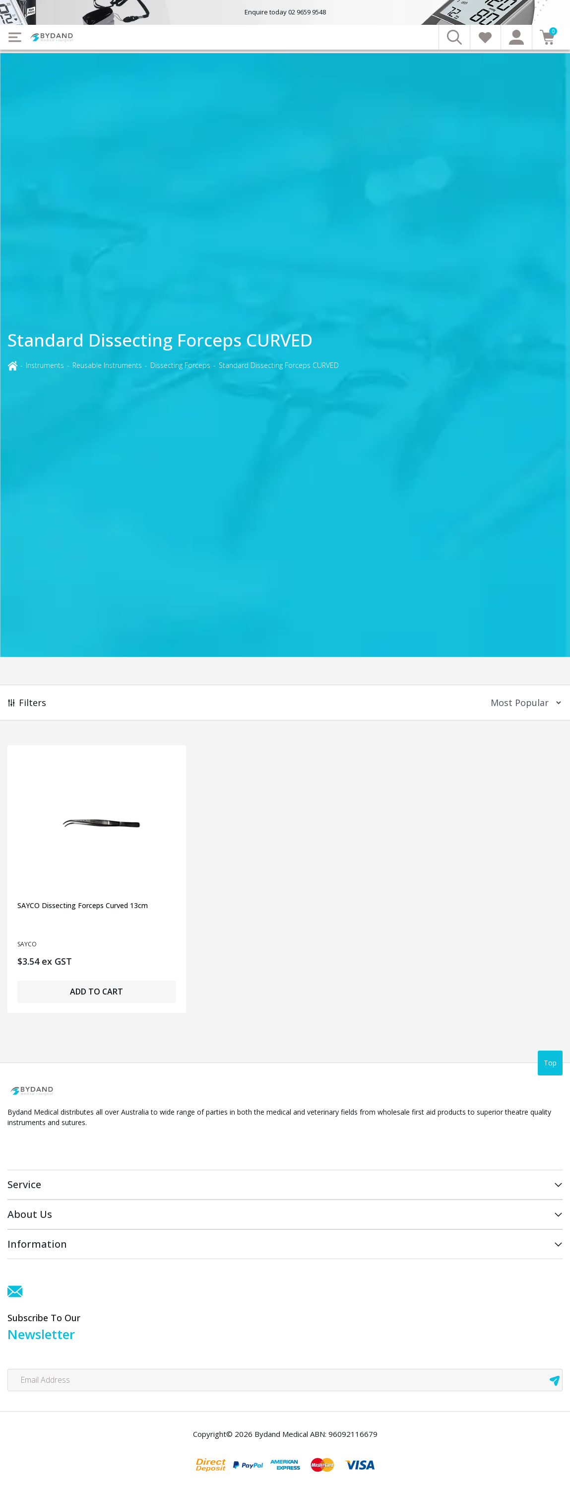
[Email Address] (285, 1380)
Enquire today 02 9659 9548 (285, 11)
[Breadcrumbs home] (12, 365)
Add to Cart (96, 991)
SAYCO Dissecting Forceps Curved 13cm (82, 905)
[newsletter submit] (555, 1380)
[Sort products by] (523, 703)
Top (550, 1062)
